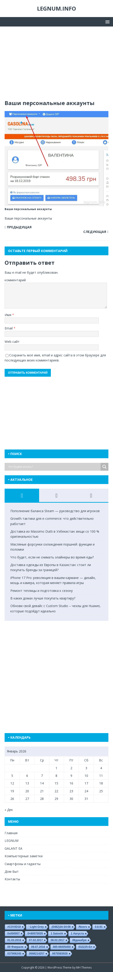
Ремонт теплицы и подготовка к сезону (41, 590)
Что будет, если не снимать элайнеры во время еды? (52, 557)
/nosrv (82, 926)
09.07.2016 (38, 947)
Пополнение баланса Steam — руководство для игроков (55, 511)
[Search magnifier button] (104, 467)
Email (9, 328)
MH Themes (84, 967)
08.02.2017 (57, 940)
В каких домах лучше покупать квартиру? (42, 598)
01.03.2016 (14, 940)
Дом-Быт (12, 871)
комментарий (15, 280)
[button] (106, 21)
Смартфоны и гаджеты (23, 864)
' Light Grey (36, 926)
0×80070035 (35, 933)
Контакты (12, 879)
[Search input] (53, 467)
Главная (11, 833)
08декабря (79, 940)
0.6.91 (98, 926)
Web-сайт (12, 341)
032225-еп (85, 947)
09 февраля (15, 947)
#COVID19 (14, 926)
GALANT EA (13, 848)
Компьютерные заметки (24, 856)
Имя (8, 315)
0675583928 (60, 953)
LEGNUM (11, 840)
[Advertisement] (56, 65)
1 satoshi (57, 933)
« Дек (9, 810)
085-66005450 (62, 947)
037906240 (14, 953)
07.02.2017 (36, 940)
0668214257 (36, 953)
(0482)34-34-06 (61, 926)
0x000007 (13, 933)
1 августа (77, 933)
